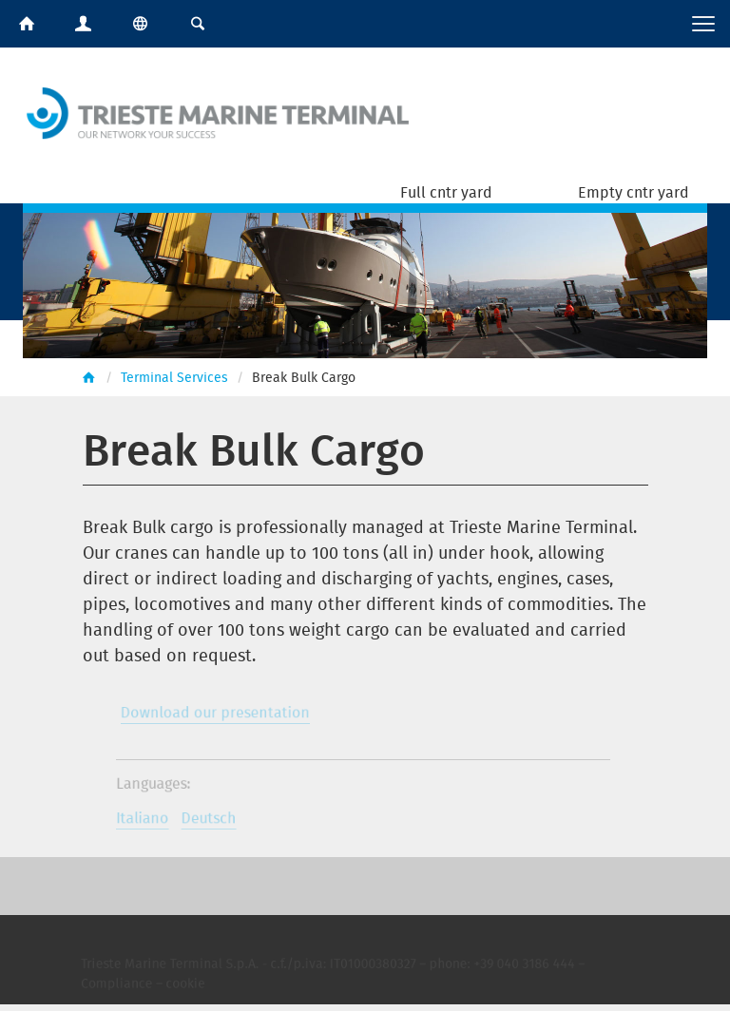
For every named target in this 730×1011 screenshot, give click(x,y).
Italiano (151, 821)
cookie (193, 988)
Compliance (127, 988)
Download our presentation (221, 717)
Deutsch (214, 821)
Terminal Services (174, 377)
